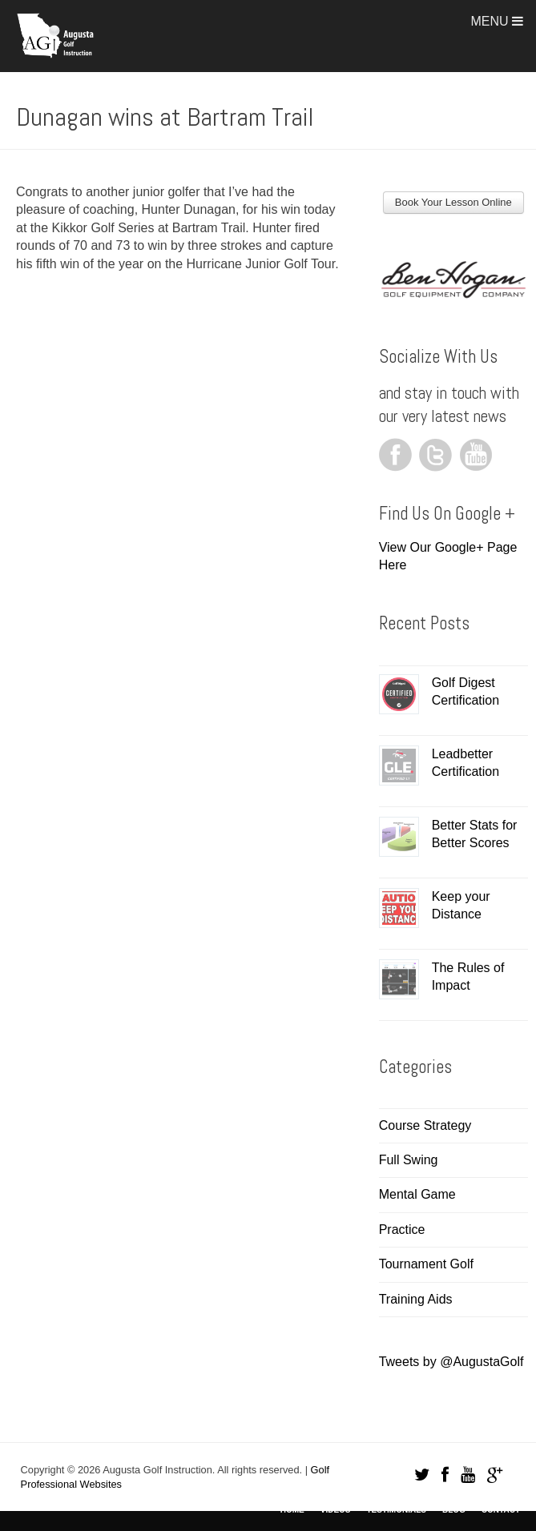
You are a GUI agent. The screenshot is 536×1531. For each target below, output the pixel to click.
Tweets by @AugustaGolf (451, 1361)
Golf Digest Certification (465, 691)
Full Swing (408, 1160)
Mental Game (417, 1194)
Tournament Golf (426, 1264)
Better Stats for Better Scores (475, 834)
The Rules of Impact (468, 976)
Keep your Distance (461, 905)
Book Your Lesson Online (453, 202)
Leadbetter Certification (465, 762)
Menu (496, 21)
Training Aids (416, 1299)
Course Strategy (425, 1125)
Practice (402, 1229)
